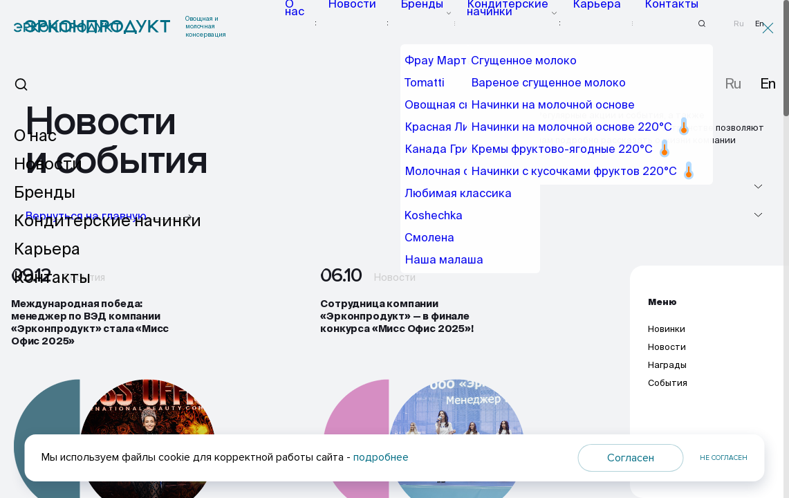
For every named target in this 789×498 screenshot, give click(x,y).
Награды (667, 373)
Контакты (657, 23)
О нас (333, 23)
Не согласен (724, 457)
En (759, 24)
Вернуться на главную (108, 216)
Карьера (601, 23)
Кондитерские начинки (517, 23)
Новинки (666, 337)
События (667, 391)
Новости (382, 23)
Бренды (436, 23)
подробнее (381, 457)
